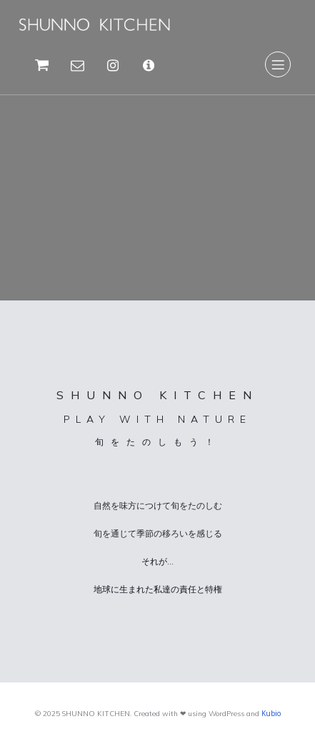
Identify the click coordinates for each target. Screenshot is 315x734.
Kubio (271, 713)
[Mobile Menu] (278, 64)
